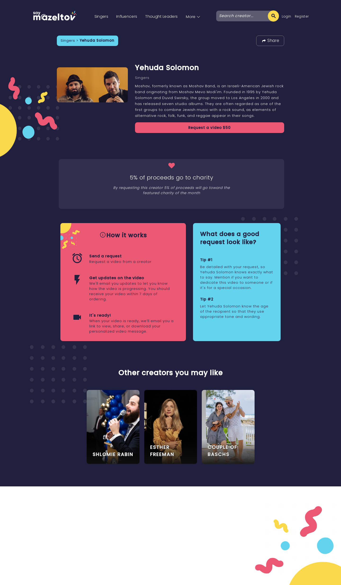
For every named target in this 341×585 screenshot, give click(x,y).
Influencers (126, 16)
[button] (193, 11)
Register (302, 16)
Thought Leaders (161, 16)
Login (286, 16)
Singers (101, 16)
